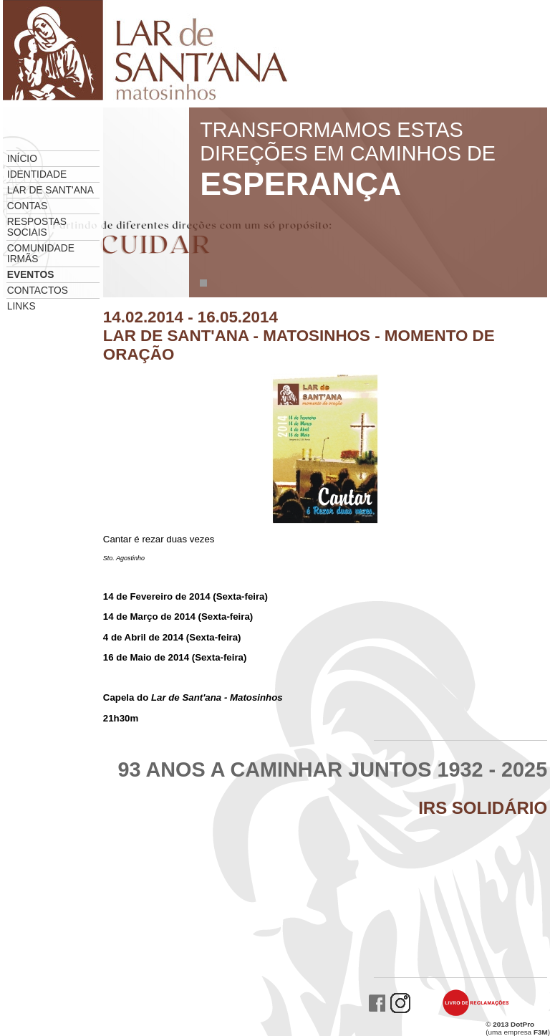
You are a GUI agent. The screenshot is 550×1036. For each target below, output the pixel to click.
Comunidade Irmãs (40, 253)
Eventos (30, 274)
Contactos (37, 290)
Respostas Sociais (37, 227)
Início (22, 158)
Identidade (37, 174)
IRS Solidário (482, 807)
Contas (27, 206)
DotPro (522, 1024)
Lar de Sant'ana (50, 190)
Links (21, 306)
